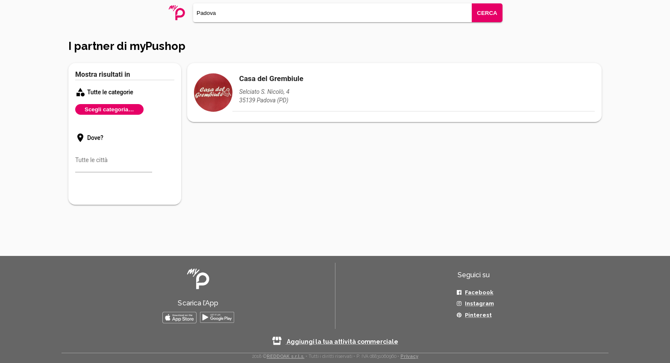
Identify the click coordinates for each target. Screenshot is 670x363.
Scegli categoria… (109, 109)
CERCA (487, 13)
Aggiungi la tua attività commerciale (335, 341)
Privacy (409, 356)
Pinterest (478, 315)
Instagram (479, 303)
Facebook (479, 292)
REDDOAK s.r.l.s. (285, 356)
